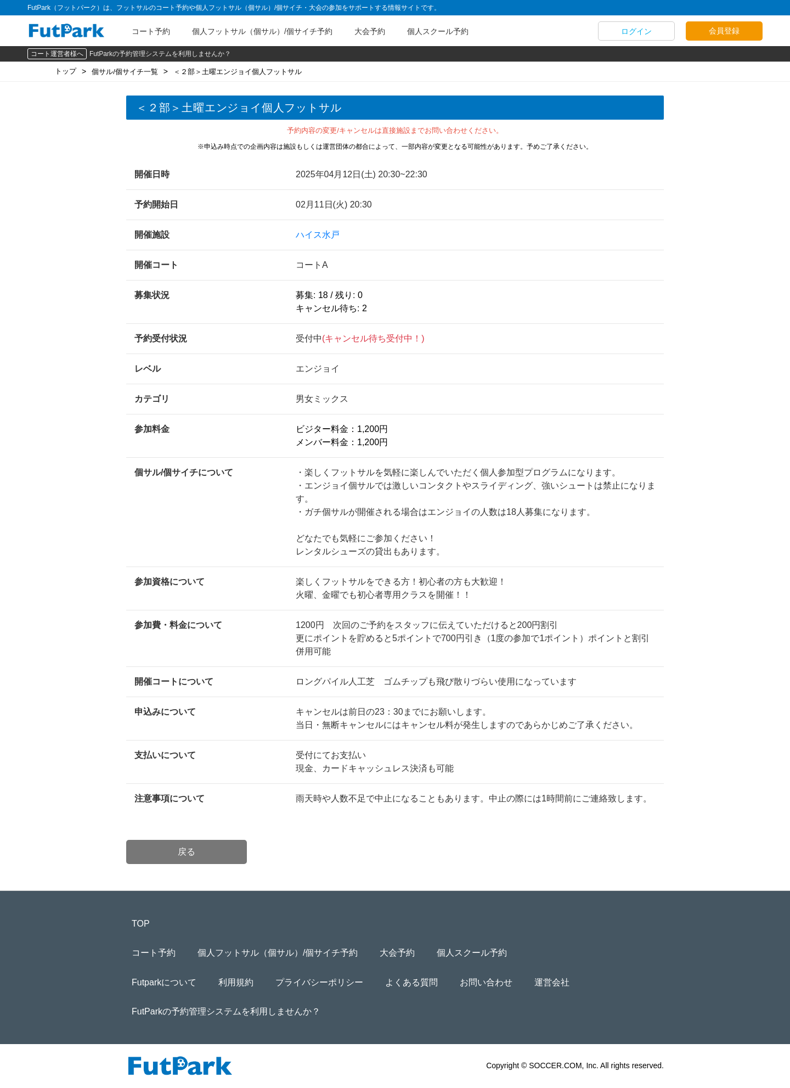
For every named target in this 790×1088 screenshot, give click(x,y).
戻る (186, 851)
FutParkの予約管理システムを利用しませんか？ (160, 54)
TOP (141, 923)
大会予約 (369, 31)
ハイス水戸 (318, 234)
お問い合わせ (486, 982)
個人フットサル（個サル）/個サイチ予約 (262, 31)
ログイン (636, 31)
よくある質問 (411, 982)
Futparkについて (164, 982)
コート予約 (151, 31)
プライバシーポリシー (319, 982)
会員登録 (724, 30)
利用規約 (235, 982)
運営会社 (551, 982)
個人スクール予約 (438, 31)
